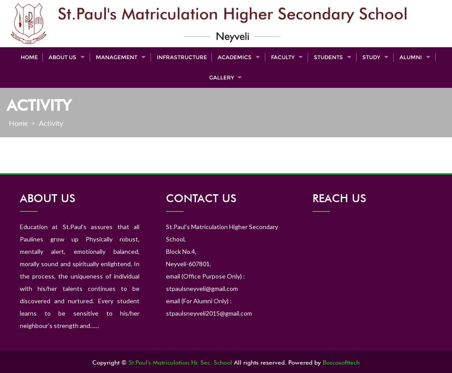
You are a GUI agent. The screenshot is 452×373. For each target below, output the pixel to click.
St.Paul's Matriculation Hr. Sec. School (180, 362)
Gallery (221, 77)
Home (29, 57)
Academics (235, 57)
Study (371, 57)
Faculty (282, 57)
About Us (62, 57)
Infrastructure (182, 57)
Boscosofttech (341, 362)
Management (116, 57)
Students (328, 57)
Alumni (410, 57)
